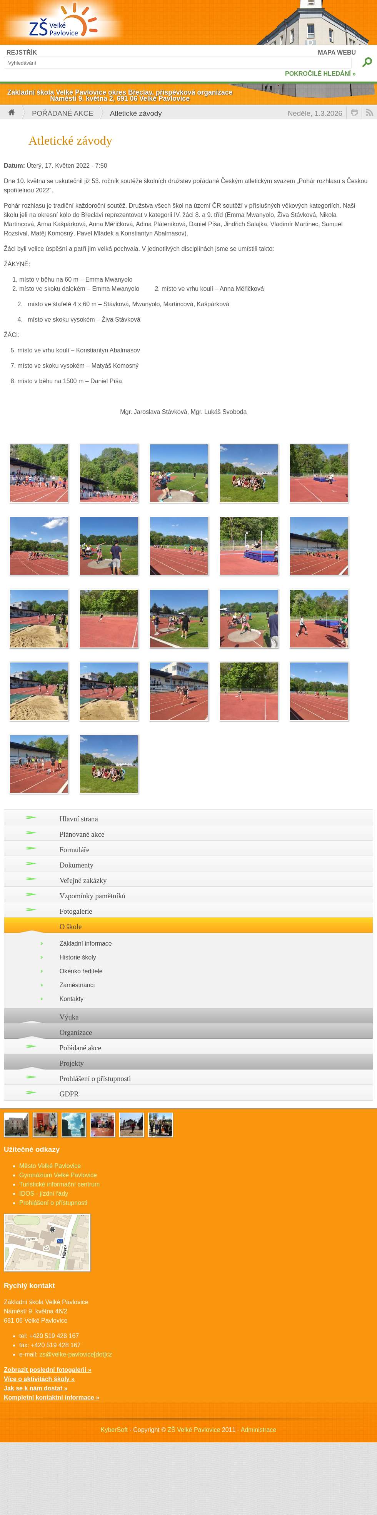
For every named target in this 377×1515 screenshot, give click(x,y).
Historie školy (78, 957)
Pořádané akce (62, 113)
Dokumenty (76, 865)
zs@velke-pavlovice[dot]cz (75, 1354)
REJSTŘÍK (22, 52)
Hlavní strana (79, 819)
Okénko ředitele (81, 971)
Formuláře (75, 850)
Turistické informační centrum (59, 1184)
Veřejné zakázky (83, 880)
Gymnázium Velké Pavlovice (58, 1175)
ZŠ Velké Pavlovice (193, 1430)
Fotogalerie (76, 911)
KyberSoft (114, 1430)
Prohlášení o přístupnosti (95, 1079)
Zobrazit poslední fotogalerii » (48, 1370)
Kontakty (71, 999)
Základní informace (86, 943)
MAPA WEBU (337, 52)
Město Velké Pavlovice (50, 1166)
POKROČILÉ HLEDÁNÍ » (320, 73)
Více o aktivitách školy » (39, 1379)
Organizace (76, 1032)
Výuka (69, 1017)
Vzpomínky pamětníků (93, 896)
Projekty (72, 1063)
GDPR (69, 1094)
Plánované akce (82, 834)
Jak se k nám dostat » (35, 1388)
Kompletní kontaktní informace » (51, 1397)
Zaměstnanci (77, 985)
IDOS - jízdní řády (43, 1193)
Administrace (258, 1430)
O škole (71, 927)
